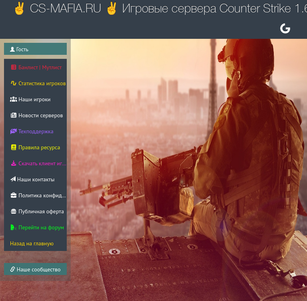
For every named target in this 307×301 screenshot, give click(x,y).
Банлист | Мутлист (36, 67)
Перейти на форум (37, 227)
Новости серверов (36, 115)
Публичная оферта (37, 211)
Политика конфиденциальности (38, 195)
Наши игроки (30, 99)
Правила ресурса (35, 147)
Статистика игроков (38, 83)
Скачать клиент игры (38, 163)
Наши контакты (32, 179)
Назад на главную (32, 243)
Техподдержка (32, 131)
